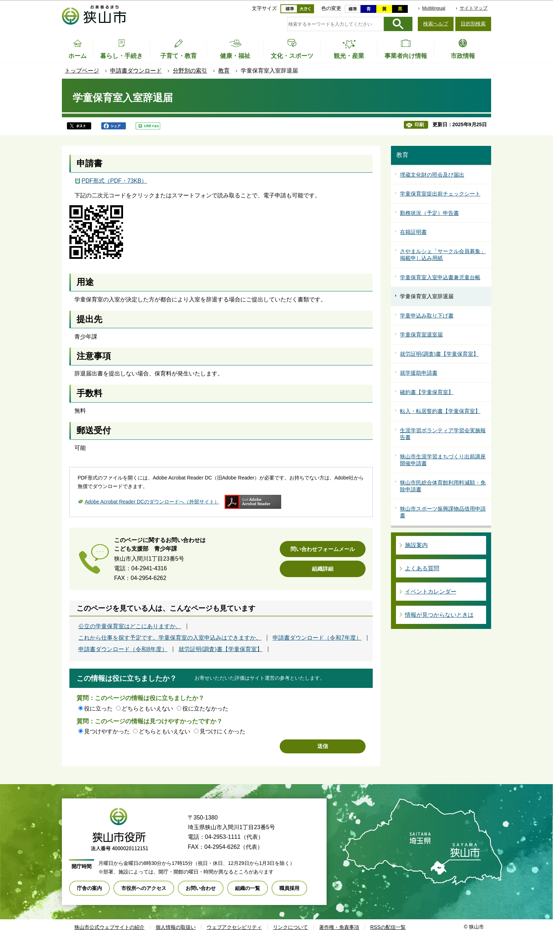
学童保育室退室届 (421, 334)
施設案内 (416, 545)
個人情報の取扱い (176, 927)
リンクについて (290, 927)
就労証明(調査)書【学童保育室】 (220, 649)
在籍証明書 (413, 232)
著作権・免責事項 (339, 927)
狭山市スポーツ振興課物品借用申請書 (443, 512)
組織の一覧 (247, 888)
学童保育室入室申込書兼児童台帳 (440, 277)
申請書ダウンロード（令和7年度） (317, 638)
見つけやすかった (107, 731)
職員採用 (289, 888)
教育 (224, 71)
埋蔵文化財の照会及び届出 (432, 175)
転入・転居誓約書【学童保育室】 (440, 411)
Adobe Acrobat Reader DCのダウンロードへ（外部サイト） (152, 502)
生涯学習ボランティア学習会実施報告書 (443, 434)
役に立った (98, 708)
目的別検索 (473, 23)
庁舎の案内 (89, 888)
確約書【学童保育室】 (427, 392)
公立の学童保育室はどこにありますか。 (129, 626)
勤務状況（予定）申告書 (429, 213)
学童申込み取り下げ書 (427, 316)
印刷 (419, 124)
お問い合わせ (201, 888)
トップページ (82, 71)
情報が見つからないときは (439, 615)
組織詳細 (322, 569)
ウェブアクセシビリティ (234, 927)
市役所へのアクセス (143, 888)
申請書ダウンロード (136, 71)
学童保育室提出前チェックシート (440, 194)
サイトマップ (474, 8)
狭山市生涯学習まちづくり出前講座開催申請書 (443, 460)
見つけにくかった (222, 731)
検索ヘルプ (435, 23)
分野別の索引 (190, 71)
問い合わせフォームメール (322, 549)
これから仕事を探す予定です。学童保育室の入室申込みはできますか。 (169, 638)
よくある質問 (422, 568)
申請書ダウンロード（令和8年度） (122, 649)
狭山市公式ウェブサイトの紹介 (109, 927)
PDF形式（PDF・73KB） (114, 181)
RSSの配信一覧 (388, 927)
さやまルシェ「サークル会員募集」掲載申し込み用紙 (443, 254)
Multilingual (433, 8)
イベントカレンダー (430, 592)
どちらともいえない (147, 708)
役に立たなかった (205, 708)
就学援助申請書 (418, 373)
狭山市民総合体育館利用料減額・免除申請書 (443, 486)
